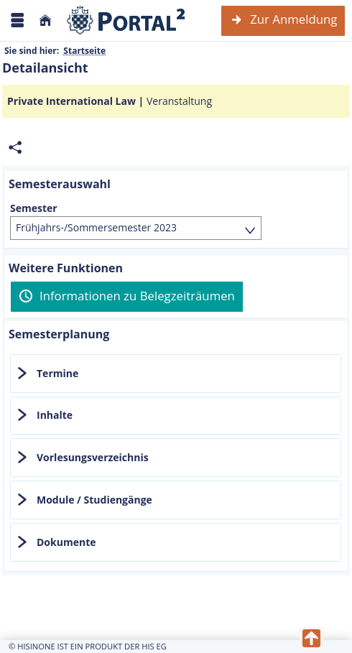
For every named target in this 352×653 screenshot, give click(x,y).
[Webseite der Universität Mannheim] (126, 20)
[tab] (176, 373)
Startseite (84, 51)
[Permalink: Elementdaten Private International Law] (15, 147)
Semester (33, 208)
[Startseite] (45, 20)
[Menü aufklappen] (17, 20)
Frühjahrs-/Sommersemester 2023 (96, 227)
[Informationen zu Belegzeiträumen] (127, 297)
